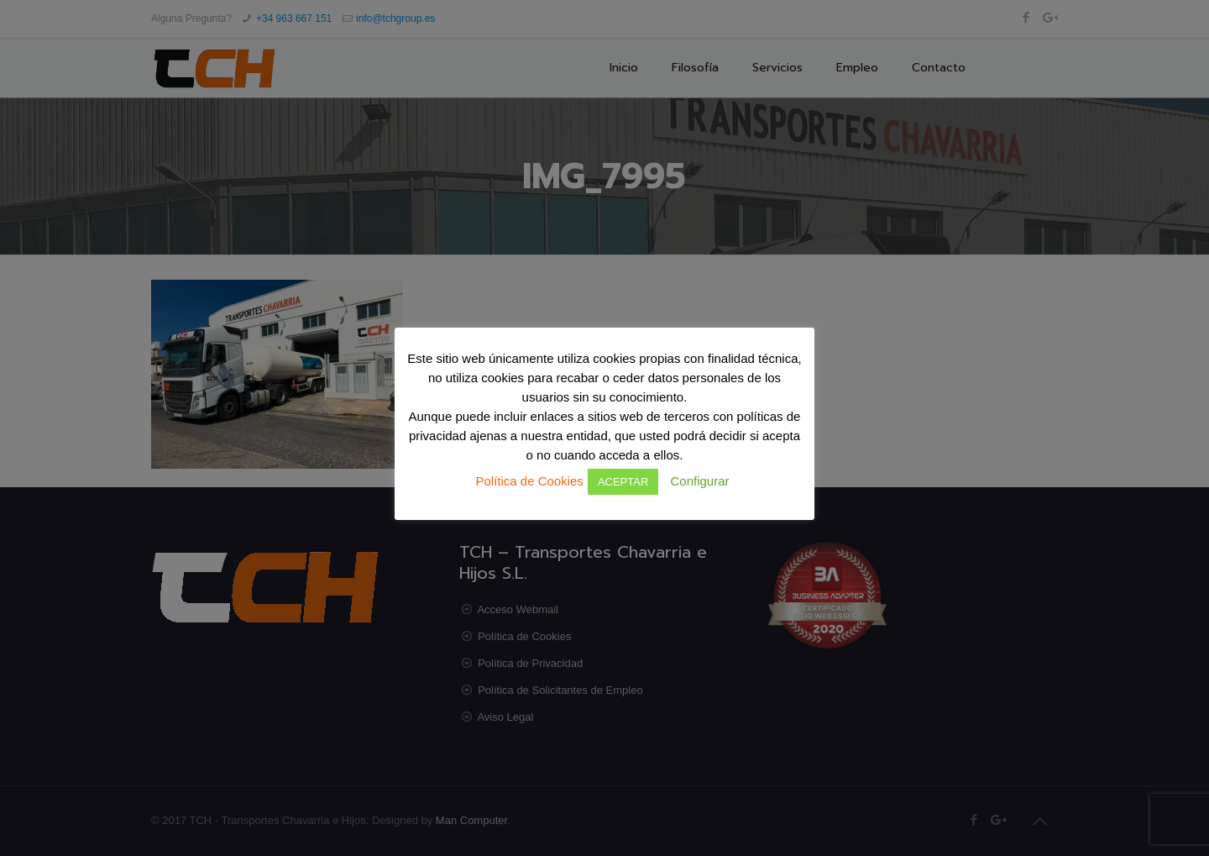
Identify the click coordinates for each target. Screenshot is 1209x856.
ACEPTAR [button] (623, 481)
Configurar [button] (699, 481)
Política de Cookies (529, 481)
